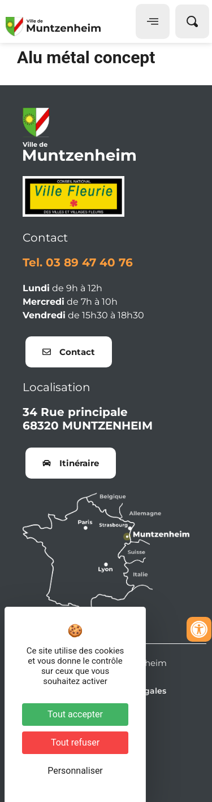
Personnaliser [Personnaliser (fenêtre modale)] (75, 770)
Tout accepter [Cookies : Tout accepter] (75, 714)
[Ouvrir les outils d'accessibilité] (199, 629)
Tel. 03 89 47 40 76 (78, 262)
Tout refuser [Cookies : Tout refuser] (75, 742)
